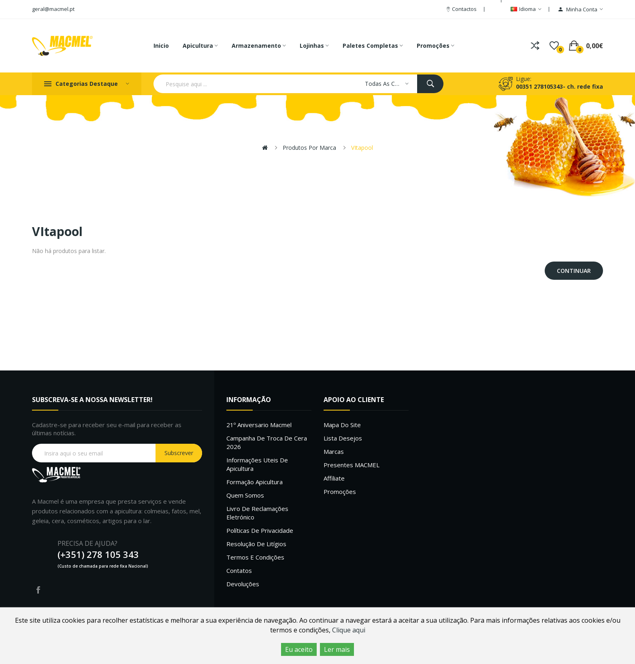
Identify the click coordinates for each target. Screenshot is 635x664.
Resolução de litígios (256, 544)
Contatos (239, 570)
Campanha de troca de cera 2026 (266, 442)
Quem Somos (245, 495)
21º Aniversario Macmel (259, 425)
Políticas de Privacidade (259, 530)
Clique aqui (348, 630)
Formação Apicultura (254, 482)
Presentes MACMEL (351, 465)
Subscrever (178, 453)
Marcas (334, 451)
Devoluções (242, 584)
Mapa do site (342, 425)
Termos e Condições (255, 557)
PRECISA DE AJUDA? (87, 543)
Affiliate (334, 478)
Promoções (340, 491)
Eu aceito (299, 649)
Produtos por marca (309, 147)
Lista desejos (343, 438)
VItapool (362, 147)
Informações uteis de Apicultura (257, 464)
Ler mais (337, 649)
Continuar (574, 271)
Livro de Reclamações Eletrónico (257, 512)
